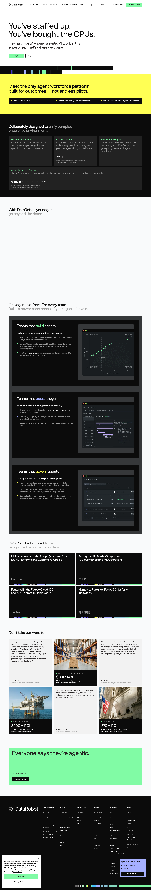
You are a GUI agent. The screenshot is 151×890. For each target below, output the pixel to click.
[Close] (38, 858)
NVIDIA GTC (113, 851)
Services (96, 848)
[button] (34, 5)
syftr (95, 838)
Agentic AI (96, 815)
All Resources (114, 873)
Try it (16, 56)
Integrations (97, 845)
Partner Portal (131, 840)
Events (112, 845)
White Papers (114, 838)
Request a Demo (134, 4)
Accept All (21, 876)
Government (63, 830)
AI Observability (98, 826)
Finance (62, 815)
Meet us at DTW (132, 873)
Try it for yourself (20, 779)
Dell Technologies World (117, 854)
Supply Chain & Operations (67, 817)
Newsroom (130, 830)
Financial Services (65, 827)
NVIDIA (62, 842)
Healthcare (63, 833)
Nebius (79, 820)
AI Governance (98, 823)
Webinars (112, 817)
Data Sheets (113, 833)
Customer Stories (115, 830)
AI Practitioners (47, 817)
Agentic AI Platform (48, 837)
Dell (78, 817)
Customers (46, 827)
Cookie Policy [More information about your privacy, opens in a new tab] (17, 872)
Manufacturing (64, 836)
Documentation (114, 860)
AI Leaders (46, 815)
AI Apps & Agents (48, 834)
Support (112, 866)
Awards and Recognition (50, 825)
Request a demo (33, 56)
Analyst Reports (114, 825)
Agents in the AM (115, 848)
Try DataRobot (118, 4)
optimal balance (32, 353)
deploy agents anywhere (60, 410)
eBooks (112, 836)
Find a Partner (131, 837)
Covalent (96, 836)
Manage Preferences (21, 882)
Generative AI (97, 817)
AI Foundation (97, 829)
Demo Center (114, 815)
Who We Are (130, 815)
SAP (61, 845)
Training (112, 863)
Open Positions (131, 820)
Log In (102, 4)
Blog (111, 827)
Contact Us (130, 823)
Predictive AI (97, 820)
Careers (129, 817)
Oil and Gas (63, 825)
